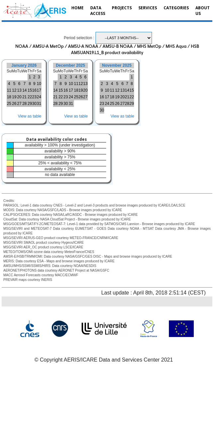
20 (19, 97)
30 (34, 103)
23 (34, 97)
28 (24, 103)
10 (39, 83)
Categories (176, 8)
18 (9, 97)
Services (147, 8)
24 (39, 97)
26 (14, 103)
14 (24, 90)
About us (202, 10)
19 (14, 97)
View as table (29, 116)
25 (9, 103)
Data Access (97, 10)
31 (39, 103)
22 (30, 97)
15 (30, 90)
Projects (122, 8)
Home (77, 8)
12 (14, 90)
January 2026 (23, 65)
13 (19, 90)
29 (30, 103)
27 (19, 103)
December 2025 (70, 65)
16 (34, 90)
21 (24, 97)
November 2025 (117, 65)
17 (39, 90)
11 (9, 90)
